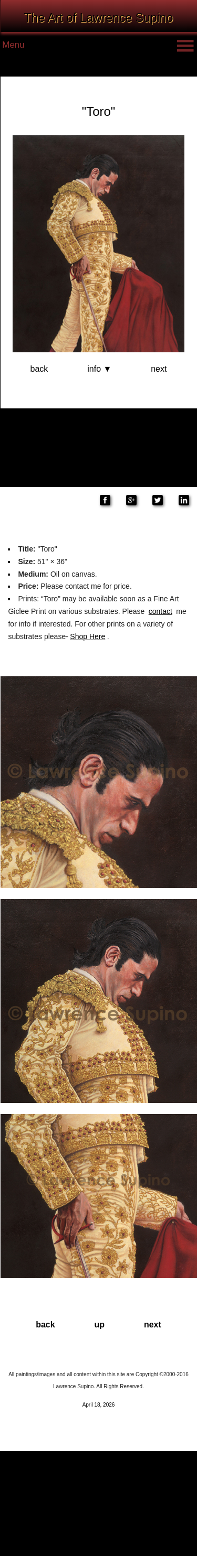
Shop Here (87, 636)
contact (160, 611)
